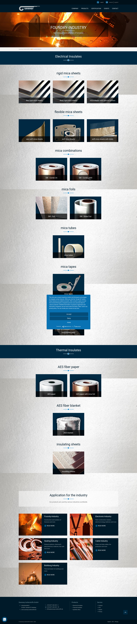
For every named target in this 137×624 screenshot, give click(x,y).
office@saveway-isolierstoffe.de (55, 609)
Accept (68, 314)
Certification (96, 8)
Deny (69, 318)
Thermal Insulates (77, 607)
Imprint (100, 609)
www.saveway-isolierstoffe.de (28, 609)
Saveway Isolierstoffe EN (25, 49)
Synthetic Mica (76, 609)
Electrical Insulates (77, 605)
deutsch (111, 2)
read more (51, 526)
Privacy (100, 611)
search (100, 2)
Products (84, 8)
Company (75, 8)
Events (106, 8)
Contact (115, 8)
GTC (100, 607)
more (69, 322)
